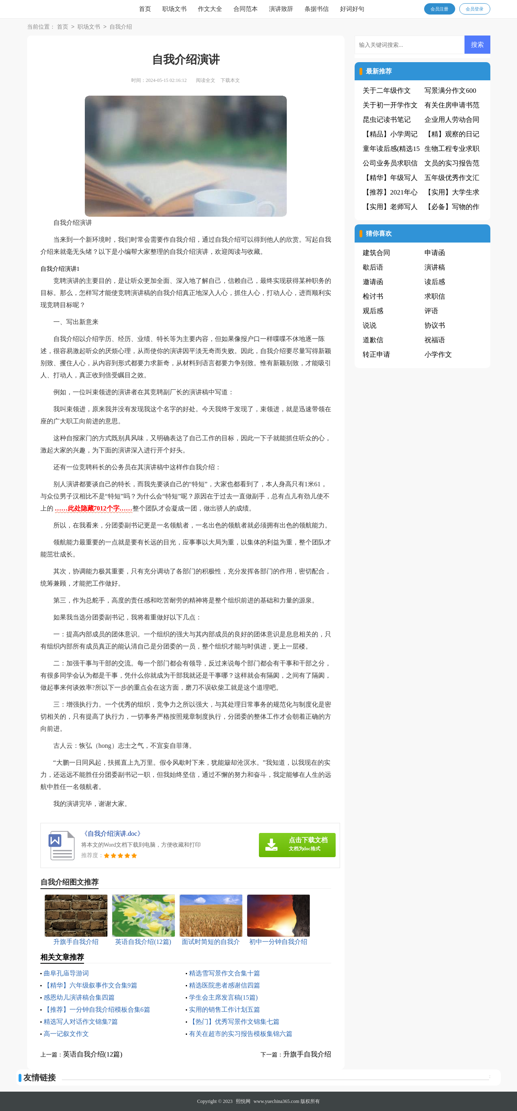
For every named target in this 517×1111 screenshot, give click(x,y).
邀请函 (373, 282)
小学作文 (438, 354)
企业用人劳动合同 (452, 119)
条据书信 (317, 9)
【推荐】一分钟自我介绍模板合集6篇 (97, 1009)
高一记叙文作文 (66, 1033)
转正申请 (376, 354)
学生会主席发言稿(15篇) (223, 997)
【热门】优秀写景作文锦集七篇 (234, 1021)
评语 (431, 311)
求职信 (435, 296)
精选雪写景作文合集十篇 (224, 973)
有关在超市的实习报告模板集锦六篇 (240, 1033)
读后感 (435, 282)
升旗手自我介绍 (307, 1054)
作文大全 (210, 9)
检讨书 (373, 296)
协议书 (435, 325)
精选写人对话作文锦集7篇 (81, 1021)
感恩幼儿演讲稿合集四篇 (79, 997)
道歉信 (373, 340)
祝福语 (435, 340)
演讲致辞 (281, 9)
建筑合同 (376, 253)
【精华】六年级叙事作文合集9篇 (90, 985)
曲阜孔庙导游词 (66, 973)
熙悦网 (243, 1101)
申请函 (435, 253)
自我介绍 (120, 27)
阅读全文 (205, 80)
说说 (369, 325)
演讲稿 (435, 267)
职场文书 (174, 9)
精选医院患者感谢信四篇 (224, 985)
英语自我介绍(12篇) (92, 1054)
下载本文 (230, 80)
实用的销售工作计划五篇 (224, 1009)
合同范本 (245, 9)
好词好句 (352, 9)
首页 (145, 9)
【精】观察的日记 (452, 134)
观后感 (373, 311)
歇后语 (373, 267)
